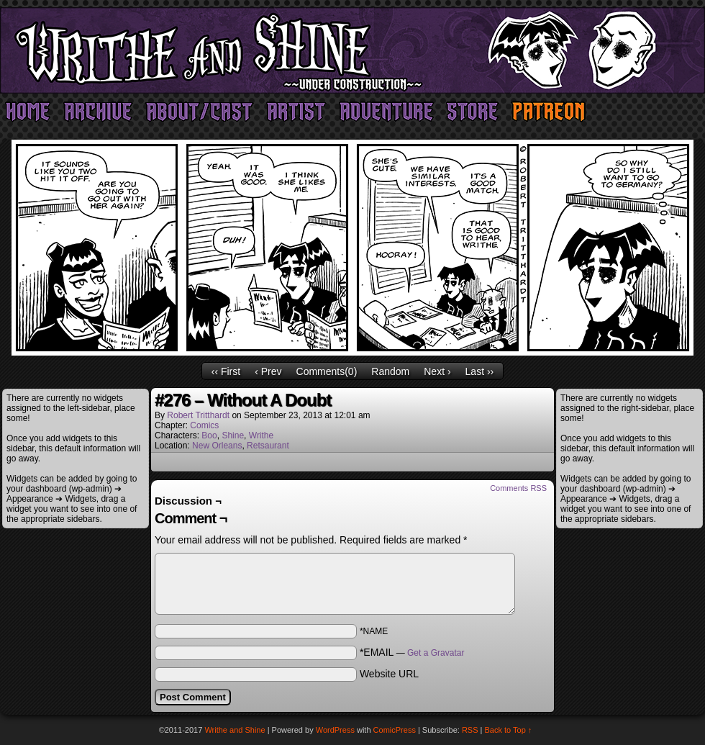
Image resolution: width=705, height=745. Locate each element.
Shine (233, 435)
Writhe (261, 435)
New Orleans (217, 446)
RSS (470, 730)
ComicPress (394, 730)
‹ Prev (268, 371)
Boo (209, 435)
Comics (204, 425)
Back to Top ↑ (508, 730)
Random (390, 371)
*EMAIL (412, 652)
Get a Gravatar (435, 653)
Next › (437, 371)
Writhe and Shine (352, 50)
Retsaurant (268, 446)
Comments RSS (518, 488)
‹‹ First (226, 371)
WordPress (335, 730)
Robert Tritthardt (198, 415)
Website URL (389, 673)
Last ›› (479, 371)
